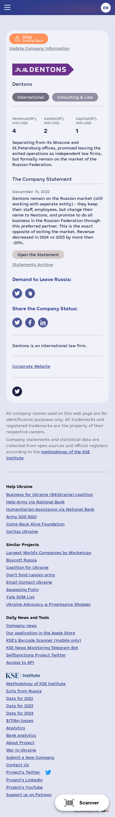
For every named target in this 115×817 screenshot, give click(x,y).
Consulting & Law (75, 97)
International (30, 97)
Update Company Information (39, 48)
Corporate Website (31, 366)
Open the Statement (38, 254)
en (106, 8)
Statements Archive (32, 264)
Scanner (89, 802)
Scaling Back (32, 38)
